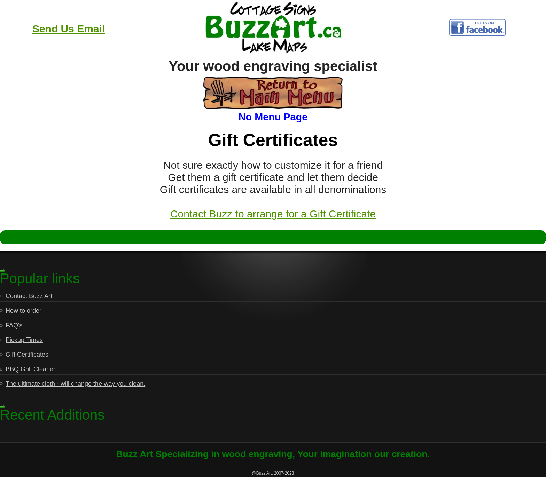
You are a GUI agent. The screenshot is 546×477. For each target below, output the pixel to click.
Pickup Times (24, 339)
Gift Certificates (27, 354)
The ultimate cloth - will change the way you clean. (75, 383)
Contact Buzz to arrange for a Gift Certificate (273, 214)
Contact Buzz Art (29, 296)
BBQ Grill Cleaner (30, 369)
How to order (23, 310)
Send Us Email (68, 28)
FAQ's (14, 325)
